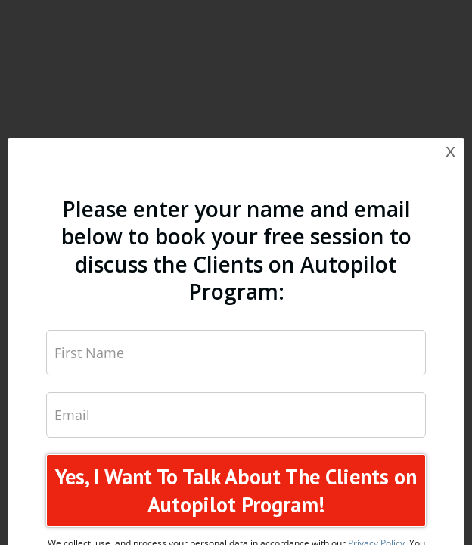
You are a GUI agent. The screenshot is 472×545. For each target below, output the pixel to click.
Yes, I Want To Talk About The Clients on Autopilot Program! (236, 490)
